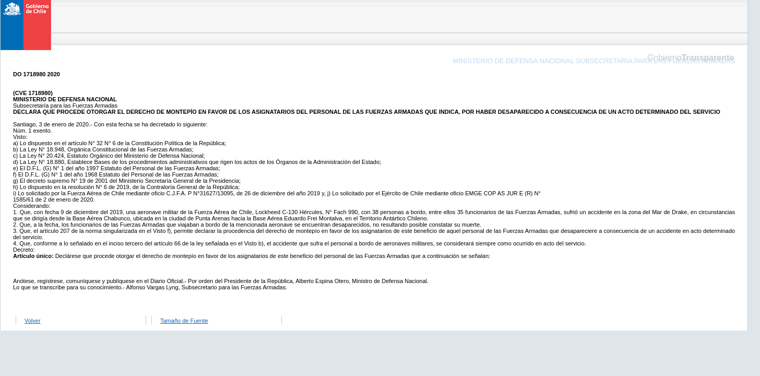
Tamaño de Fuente (184, 321)
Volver (33, 321)
